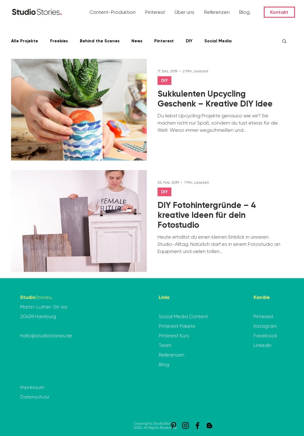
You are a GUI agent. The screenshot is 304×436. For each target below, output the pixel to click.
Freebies (59, 41)
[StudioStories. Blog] (209, 425)
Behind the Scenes (99, 41)
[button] (113, 12)
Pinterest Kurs (174, 335)
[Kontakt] (279, 12)
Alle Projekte (24, 41)
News (136, 41)
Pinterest (164, 41)
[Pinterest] (173, 425)
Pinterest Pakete (177, 326)
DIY (189, 41)
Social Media (218, 41)
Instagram (265, 326)
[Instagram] (185, 425)
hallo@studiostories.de (46, 335)
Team (165, 345)
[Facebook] (197, 425)
